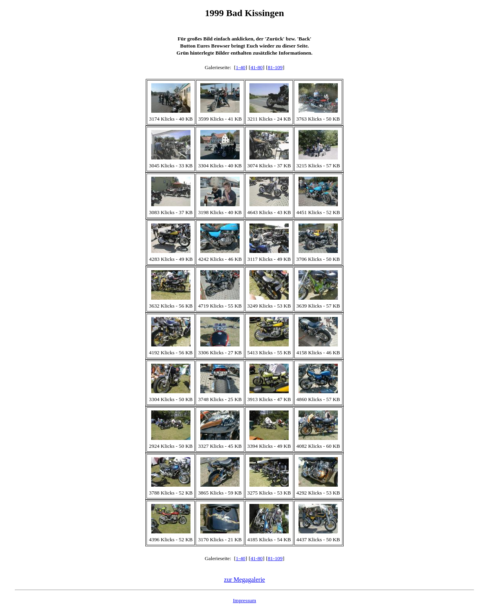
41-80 (257, 67)
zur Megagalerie (244, 579)
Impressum (244, 600)
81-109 (275, 67)
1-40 (240, 67)
